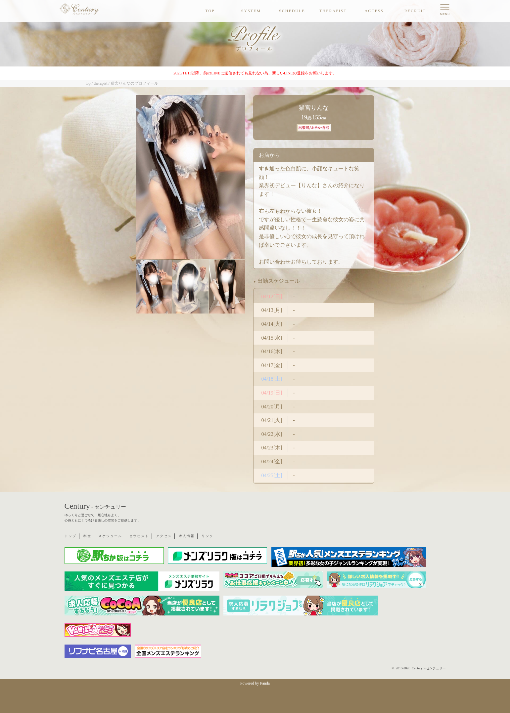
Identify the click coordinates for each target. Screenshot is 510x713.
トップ (70, 536)
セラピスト (139, 536)
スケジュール (110, 536)
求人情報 (187, 536)
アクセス (164, 536)
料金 (87, 536)
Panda (265, 683)
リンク (207, 536)
